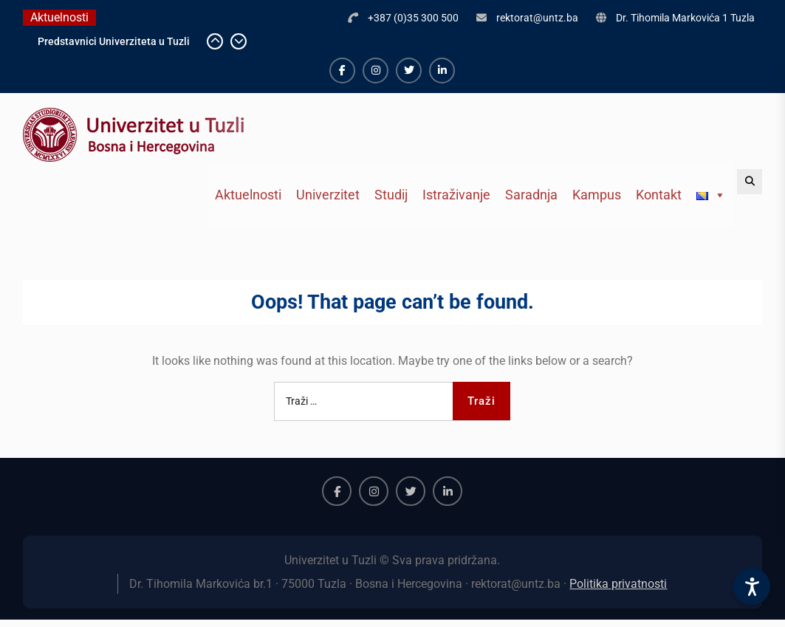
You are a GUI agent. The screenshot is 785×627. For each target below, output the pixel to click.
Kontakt (659, 194)
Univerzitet (328, 194)
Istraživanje (456, 194)
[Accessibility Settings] (751, 586)
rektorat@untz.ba (537, 18)
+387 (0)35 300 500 (413, 18)
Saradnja (531, 194)
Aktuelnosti (248, 194)
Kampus (596, 194)
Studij (391, 194)
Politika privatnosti (618, 584)
